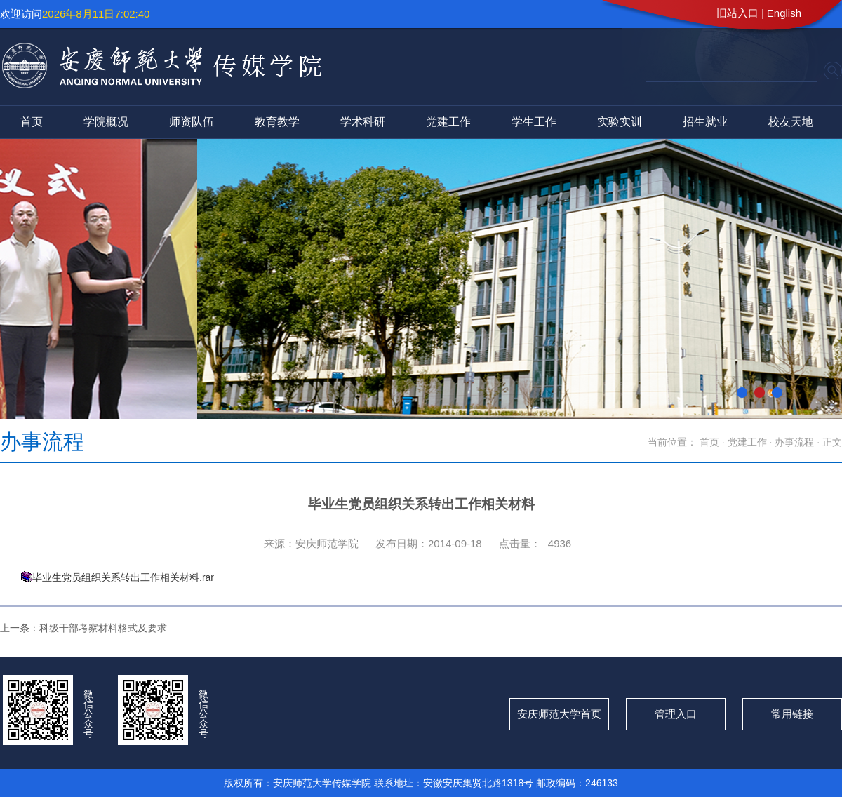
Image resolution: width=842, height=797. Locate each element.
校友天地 (790, 122)
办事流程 (796, 442)
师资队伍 (191, 122)
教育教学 (277, 122)
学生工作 (534, 122)
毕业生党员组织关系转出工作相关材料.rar (123, 577)
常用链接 (792, 714)
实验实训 (619, 122)
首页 (31, 122)
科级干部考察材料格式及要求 (103, 628)
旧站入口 (737, 13)
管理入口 (676, 714)
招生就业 (705, 122)
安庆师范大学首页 (559, 714)
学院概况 (105, 122)
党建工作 (448, 122)
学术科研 (362, 122)
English (784, 13)
